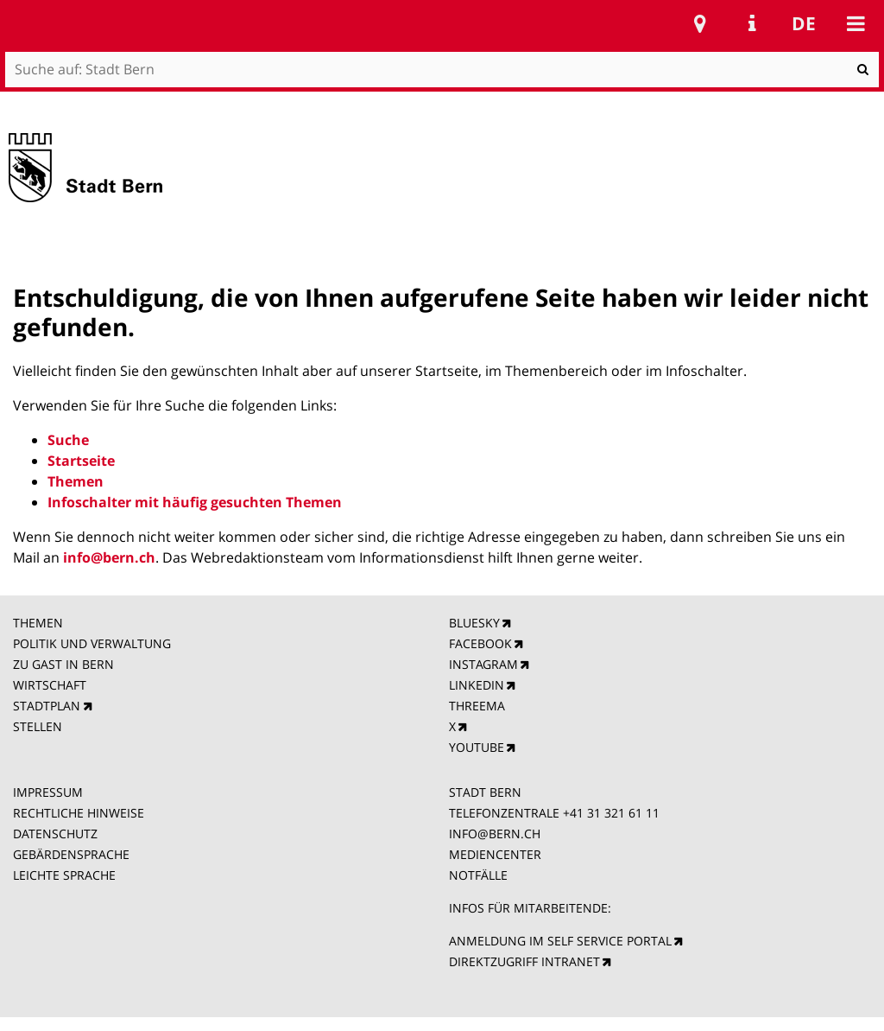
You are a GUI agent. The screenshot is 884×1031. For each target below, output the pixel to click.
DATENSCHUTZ (55, 833)
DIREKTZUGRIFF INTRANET (524, 961)
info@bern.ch (109, 557)
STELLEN (37, 726)
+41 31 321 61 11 (611, 813)
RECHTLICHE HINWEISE (78, 813)
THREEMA (477, 705)
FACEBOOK (480, 643)
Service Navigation (752, 23)
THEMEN (38, 622)
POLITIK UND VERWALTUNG (92, 643)
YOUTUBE (476, 747)
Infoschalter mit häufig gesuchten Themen (194, 502)
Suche (68, 439)
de (804, 23)
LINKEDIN (476, 685)
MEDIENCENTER (495, 854)
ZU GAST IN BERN (63, 664)
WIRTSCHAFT (49, 685)
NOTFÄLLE (478, 875)
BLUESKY (474, 622)
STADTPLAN (46, 705)
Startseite (81, 460)
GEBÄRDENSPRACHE (71, 854)
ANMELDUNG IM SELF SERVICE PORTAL (560, 940)
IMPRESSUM (48, 792)
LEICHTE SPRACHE (64, 875)
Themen (75, 481)
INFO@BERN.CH (494, 833)
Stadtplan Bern (700, 23)
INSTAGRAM (483, 664)
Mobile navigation (855, 23)
